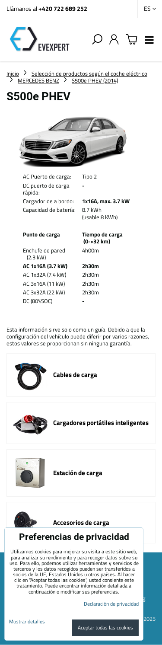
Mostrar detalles (27, 621)
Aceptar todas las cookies (105, 627)
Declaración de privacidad (111, 604)
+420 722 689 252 (62, 8)
